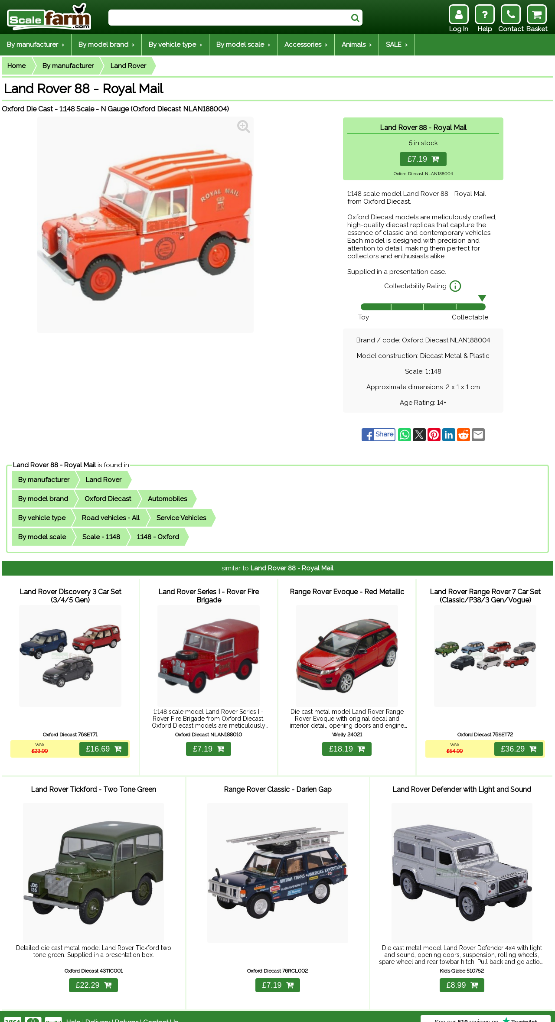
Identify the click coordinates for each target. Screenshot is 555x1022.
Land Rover (128, 66)
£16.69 (103, 743)
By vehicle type (41, 518)
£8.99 (461, 972)
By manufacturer (68, 66)
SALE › (397, 45)
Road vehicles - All (111, 518)
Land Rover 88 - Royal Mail (54, 465)
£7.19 (423, 159)
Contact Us (160, 1010)
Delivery (97, 1010)
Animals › (357, 45)
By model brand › (106, 45)
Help (73, 1010)
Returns (126, 1010)
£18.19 (347, 743)
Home (16, 66)
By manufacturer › (35, 45)
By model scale (42, 537)
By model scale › (243, 45)
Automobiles (167, 499)
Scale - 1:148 (101, 537)
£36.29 (517, 743)
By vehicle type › (175, 45)
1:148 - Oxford (158, 537)
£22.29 (93, 972)
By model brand (43, 499)
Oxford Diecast (108, 499)
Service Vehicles (181, 518)
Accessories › (305, 45)
